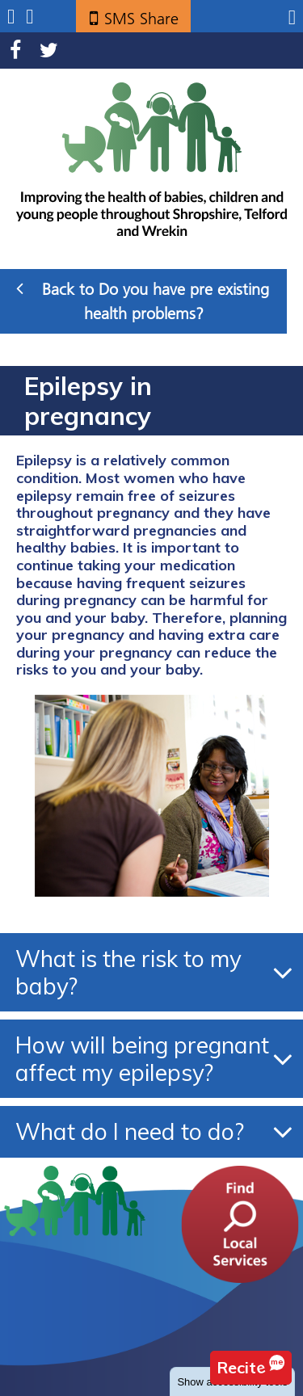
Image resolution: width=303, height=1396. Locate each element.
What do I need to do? (129, 1131)
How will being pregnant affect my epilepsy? (142, 1059)
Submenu (11, 16)
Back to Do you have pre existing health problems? (142, 300)
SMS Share (141, 18)
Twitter (49, 50)
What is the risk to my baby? (128, 972)
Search (29, 16)
